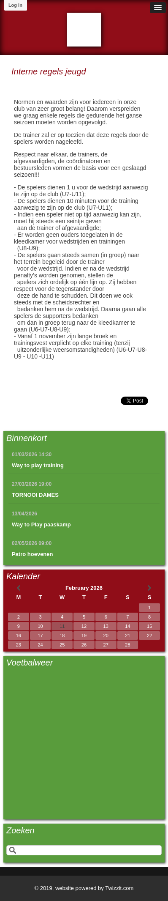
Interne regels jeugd (48, 71)
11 (62, 626)
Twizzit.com (119, 888)
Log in (15, 5)
